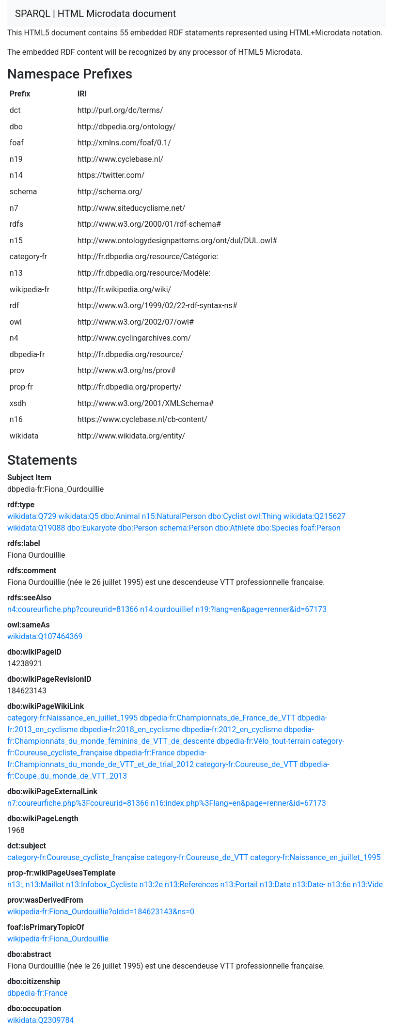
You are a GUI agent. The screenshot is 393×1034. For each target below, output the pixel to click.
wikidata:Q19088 (36, 528)
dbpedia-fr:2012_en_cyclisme (232, 729)
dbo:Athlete (234, 528)
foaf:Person (320, 528)
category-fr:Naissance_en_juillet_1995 (72, 717)
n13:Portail (239, 884)
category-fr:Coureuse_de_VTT (247, 764)
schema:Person (186, 528)
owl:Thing (265, 516)
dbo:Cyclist (227, 516)
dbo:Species (277, 528)
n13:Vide (368, 884)
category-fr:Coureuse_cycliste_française (75, 857)
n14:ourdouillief (167, 609)
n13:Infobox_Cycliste (102, 884)
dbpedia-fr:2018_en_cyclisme (129, 729)
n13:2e (151, 884)
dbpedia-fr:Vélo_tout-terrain (263, 741)
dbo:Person (137, 528)
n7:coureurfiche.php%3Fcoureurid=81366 (78, 803)
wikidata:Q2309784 (40, 1020)
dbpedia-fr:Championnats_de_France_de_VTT (217, 717)
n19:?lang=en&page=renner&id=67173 (261, 609)
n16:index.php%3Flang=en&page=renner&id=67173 (238, 803)
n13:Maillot (45, 884)
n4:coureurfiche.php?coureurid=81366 (72, 609)
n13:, (15, 884)
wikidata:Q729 (31, 516)
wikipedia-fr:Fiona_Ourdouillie (58, 938)
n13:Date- (308, 884)
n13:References (192, 884)
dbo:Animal (120, 516)
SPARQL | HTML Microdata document (95, 13)
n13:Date (275, 884)
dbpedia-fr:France (144, 752)
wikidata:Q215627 (314, 516)
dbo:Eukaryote (91, 528)
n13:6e (338, 884)
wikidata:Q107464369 (44, 636)
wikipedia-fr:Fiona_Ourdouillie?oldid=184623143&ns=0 (100, 911)
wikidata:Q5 (78, 516)
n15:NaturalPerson (174, 516)
